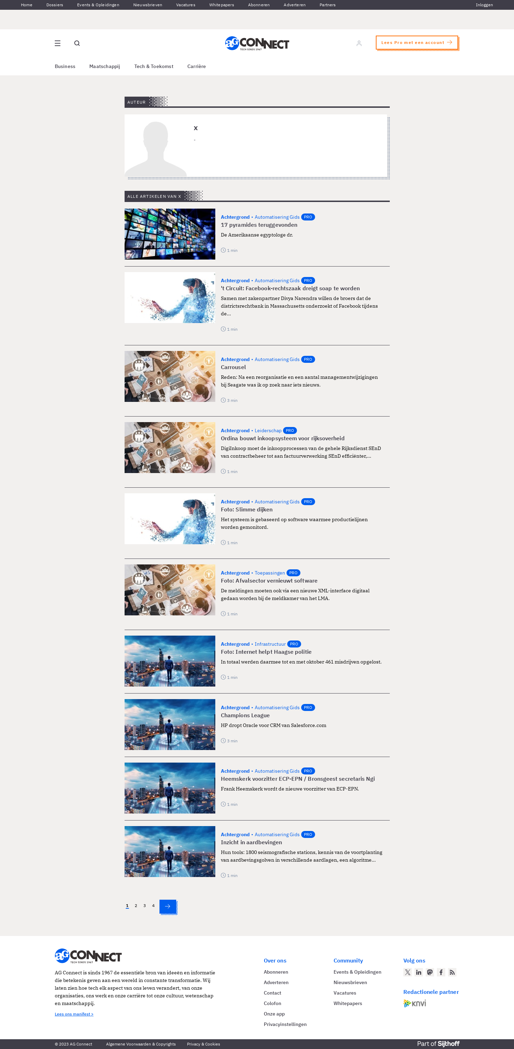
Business (65, 66)
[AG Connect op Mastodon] (430, 972)
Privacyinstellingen (285, 1024)
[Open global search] (77, 43)
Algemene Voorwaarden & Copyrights (141, 1044)
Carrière (196, 66)
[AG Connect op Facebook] (441, 972)
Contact (272, 993)
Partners (328, 4)
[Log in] (359, 43)
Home (26, 4)
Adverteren (295, 4)
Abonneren (259, 4)
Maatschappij (104, 66)
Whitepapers (221, 4)
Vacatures (185, 4)
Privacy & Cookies (203, 1044)
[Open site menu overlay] (57, 43)
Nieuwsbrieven (147, 4)
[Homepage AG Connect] (257, 43)
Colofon (272, 1003)
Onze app (274, 1014)
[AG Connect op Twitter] (407, 972)
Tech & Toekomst (153, 66)
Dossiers (54, 4)
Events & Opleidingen (98, 4)
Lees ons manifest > (74, 1014)
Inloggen (484, 4)
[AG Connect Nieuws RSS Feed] (452, 972)
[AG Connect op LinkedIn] (419, 972)
